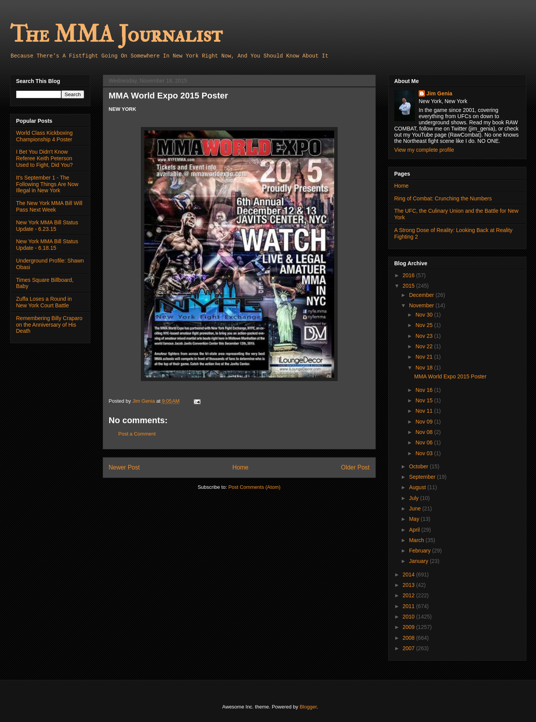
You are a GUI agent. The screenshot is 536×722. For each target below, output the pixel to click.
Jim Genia (439, 93)
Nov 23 (425, 336)
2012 (409, 595)
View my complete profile (424, 150)
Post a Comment (137, 434)
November (422, 305)
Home (240, 467)
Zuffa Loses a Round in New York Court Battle (44, 302)
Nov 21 (425, 357)
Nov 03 (425, 453)
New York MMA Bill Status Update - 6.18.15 (47, 244)
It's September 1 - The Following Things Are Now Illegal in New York (47, 184)
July (414, 498)
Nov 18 (425, 367)
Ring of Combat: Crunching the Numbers (443, 198)
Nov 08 (425, 432)
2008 (409, 638)
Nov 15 (425, 400)
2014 (409, 574)
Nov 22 (425, 346)
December (422, 295)
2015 (409, 286)
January (419, 561)
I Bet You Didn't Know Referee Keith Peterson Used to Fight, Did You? (44, 158)
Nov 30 (425, 315)
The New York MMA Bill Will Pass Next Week (49, 206)
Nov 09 (425, 422)
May (415, 519)
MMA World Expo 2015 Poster (450, 376)
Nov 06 (425, 442)
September (423, 477)
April (415, 530)
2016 (409, 275)
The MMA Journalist (116, 34)
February (420, 550)
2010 (409, 617)
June (415, 508)
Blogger (307, 707)
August (418, 487)
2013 (409, 585)
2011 (409, 606)
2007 (409, 648)
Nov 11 (425, 411)
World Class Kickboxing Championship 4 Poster (44, 136)
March (417, 540)
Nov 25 (425, 325)
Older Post (355, 467)
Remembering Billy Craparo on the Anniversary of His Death (49, 324)
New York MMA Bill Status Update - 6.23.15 (47, 225)
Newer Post (124, 467)
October (419, 466)
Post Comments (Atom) (254, 487)
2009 (409, 627)
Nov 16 (425, 390)
